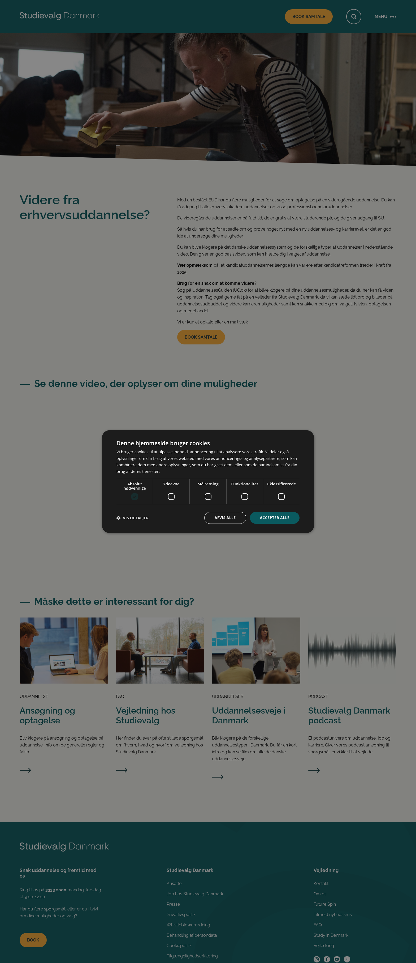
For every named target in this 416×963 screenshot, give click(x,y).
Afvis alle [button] (225, 517)
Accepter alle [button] (274, 517)
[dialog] (208, 481)
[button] (132, 518)
